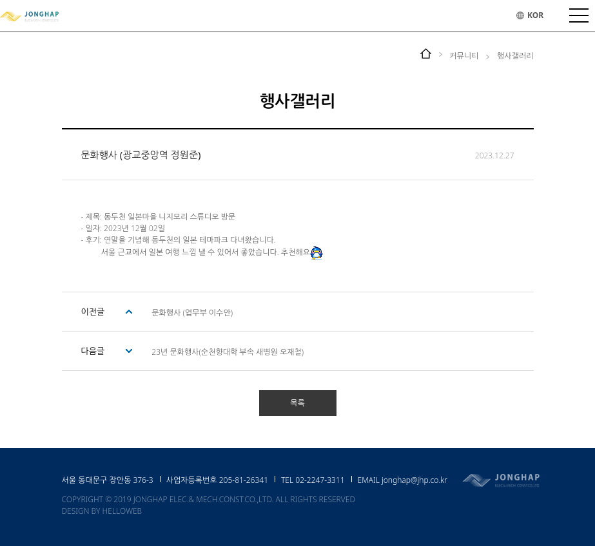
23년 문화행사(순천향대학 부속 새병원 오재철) (227, 351)
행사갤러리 (515, 56)
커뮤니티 (463, 56)
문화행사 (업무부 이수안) (192, 312)
